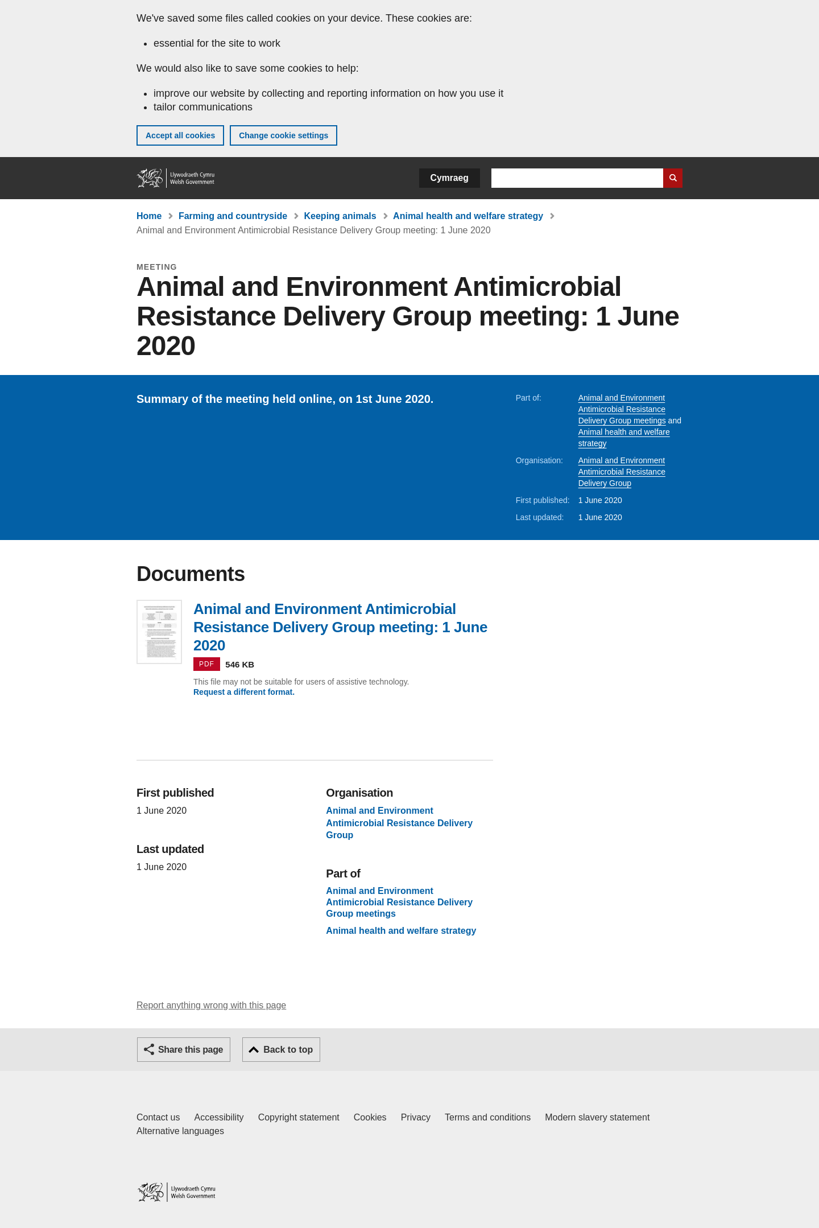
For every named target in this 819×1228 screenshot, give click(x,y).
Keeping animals (340, 216)
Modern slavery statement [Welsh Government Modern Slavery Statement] (597, 1117)
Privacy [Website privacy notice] (416, 1117)
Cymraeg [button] (450, 178)
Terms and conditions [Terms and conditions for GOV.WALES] (488, 1117)
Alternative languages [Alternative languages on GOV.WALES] (180, 1131)
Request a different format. (244, 692)
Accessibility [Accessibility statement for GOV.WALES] (218, 1117)
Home (149, 216)
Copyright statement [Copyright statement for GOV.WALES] (299, 1117)
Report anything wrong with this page (211, 1005)
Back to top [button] (288, 1049)
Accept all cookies (180, 135)
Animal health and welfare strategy (468, 216)
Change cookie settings (283, 135)
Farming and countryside (233, 216)
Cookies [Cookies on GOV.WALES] (370, 1117)
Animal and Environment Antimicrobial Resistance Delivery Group (621, 472)
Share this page (190, 1049)
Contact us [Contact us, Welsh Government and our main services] (158, 1117)
